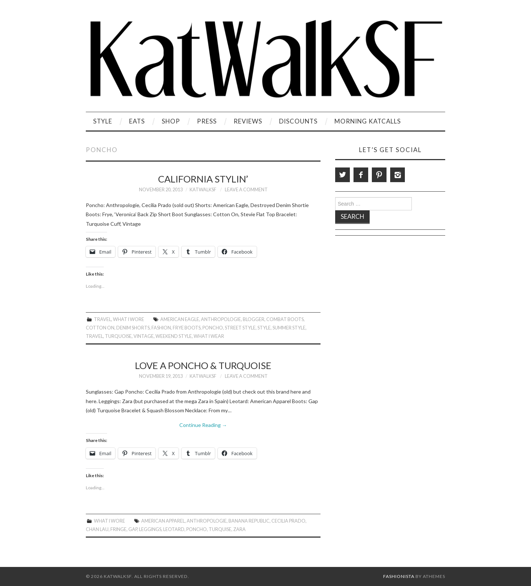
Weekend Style (173, 336)
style (264, 328)
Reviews (248, 121)
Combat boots (285, 319)
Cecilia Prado (288, 521)
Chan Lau (97, 529)
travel (94, 336)
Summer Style (288, 328)
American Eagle (179, 319)
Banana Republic (249, 521)
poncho (212, 328)
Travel (102, 319)
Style (102, 121)
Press (207, 121)
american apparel (163, 521)
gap (132, 529)
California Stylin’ (203, 178)
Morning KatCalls (367, 121)
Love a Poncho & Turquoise (203, 365)
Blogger (253, 319)
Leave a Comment (246, 189)
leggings (150, 529)
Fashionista (398, 576)
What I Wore (128, 319)
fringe (118, 529)
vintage (143, 336)
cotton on (100, 328)
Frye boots (187, 328)
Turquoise (118, 336)
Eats (137, 121)
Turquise (220, 529)
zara (239, 529)
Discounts (298, 121)
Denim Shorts (133, 328)
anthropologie (221, 319)
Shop (171, 121)
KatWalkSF (203, 189)
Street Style (240, 328)
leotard (173, 529)
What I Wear (209, 336)
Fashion (161, 328)
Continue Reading (203, 425)
